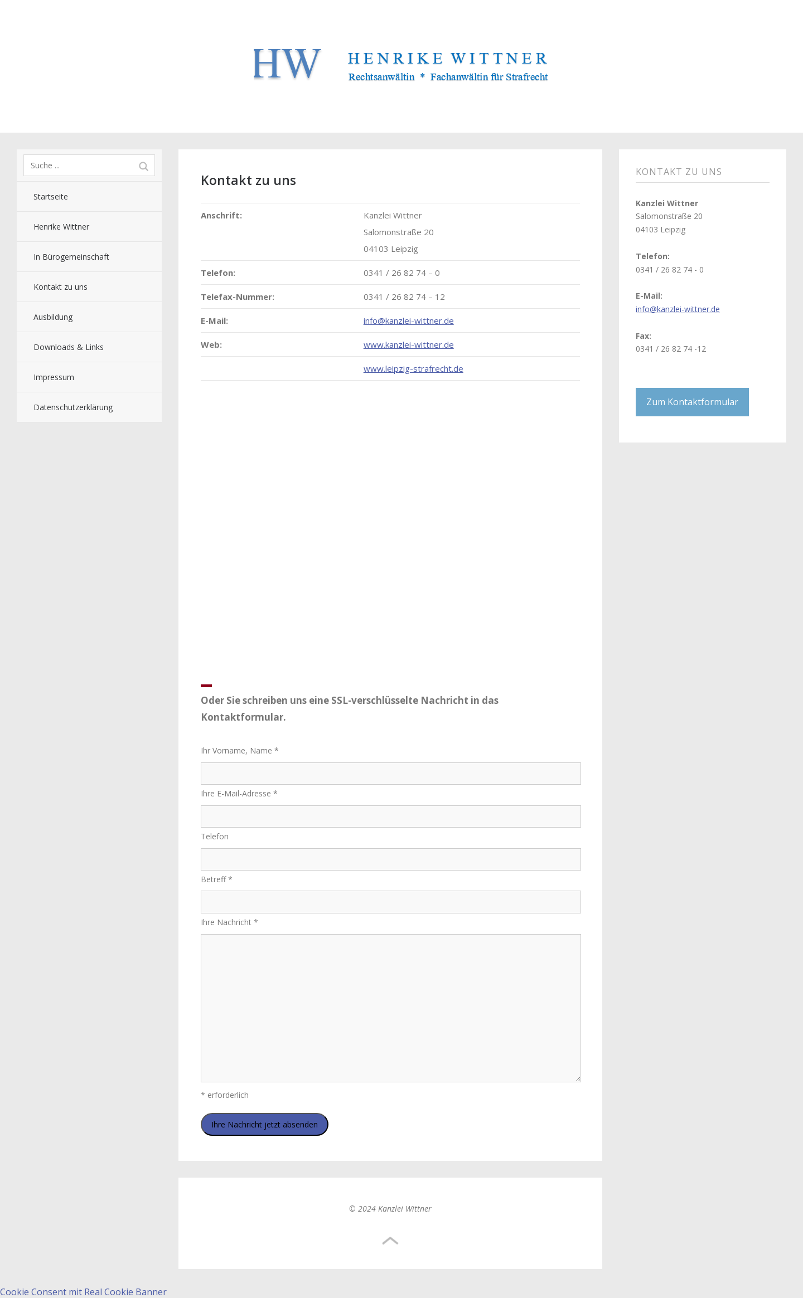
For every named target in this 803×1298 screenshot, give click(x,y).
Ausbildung (52, 317)
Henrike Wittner (61, 226)
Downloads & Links (68, 347)
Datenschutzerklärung (73, 407)
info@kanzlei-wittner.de (409, 320)
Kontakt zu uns (60, 286)
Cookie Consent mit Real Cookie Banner (83, 1292)
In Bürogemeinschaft (71, 256)
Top (390, 1241)
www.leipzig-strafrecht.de (413, 368)
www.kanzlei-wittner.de (409, 344)
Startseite (50, 196)
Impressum (53, 377)
